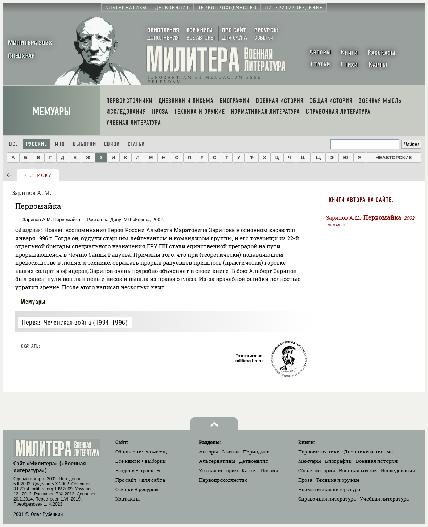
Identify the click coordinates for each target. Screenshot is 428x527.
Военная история (377, 461)
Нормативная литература (329, 489)
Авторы (208, 451)
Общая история (316, 470)
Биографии (338, 461)
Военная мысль (358, 470)
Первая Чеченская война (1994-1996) (75, 322)
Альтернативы (217, 461)
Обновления (141, 451)
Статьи (136, 144)
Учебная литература (384, 498)
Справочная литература (327, 498)
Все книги (140, 461)
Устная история (218, 470)
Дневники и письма (368, 451)
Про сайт (140, 480)
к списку (38, 175)
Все (13, 144)
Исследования (398, 470)
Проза (305, 480)
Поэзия (269, 470)
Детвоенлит (253, 461)
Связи (112, 144)
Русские (36, 144)
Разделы (137, 470)
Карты (249, 470)
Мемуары (51, 111)
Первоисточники (319, 451)
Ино (60, 144)
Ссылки (137, 489)
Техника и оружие (337, 480)
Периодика (256, 451)
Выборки (84, 144)
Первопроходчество (223, 480)
